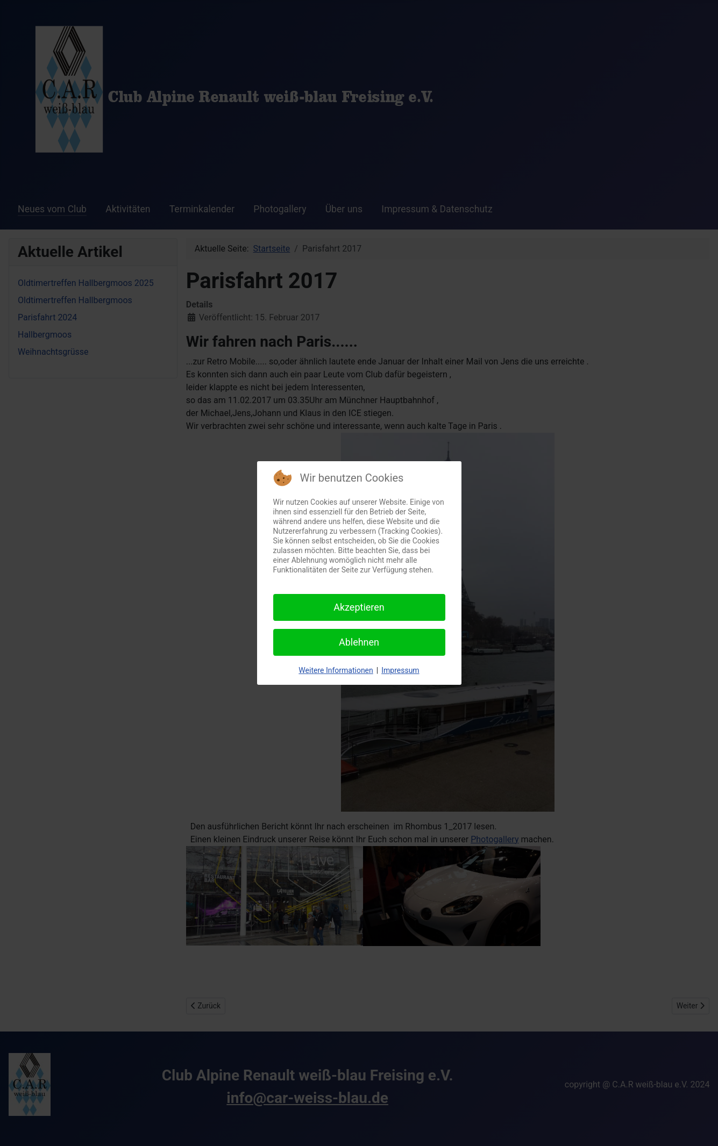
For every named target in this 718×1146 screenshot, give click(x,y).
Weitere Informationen (335, 670)
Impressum (400, 670)
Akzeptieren (359, 607)
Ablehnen (359, 642)
